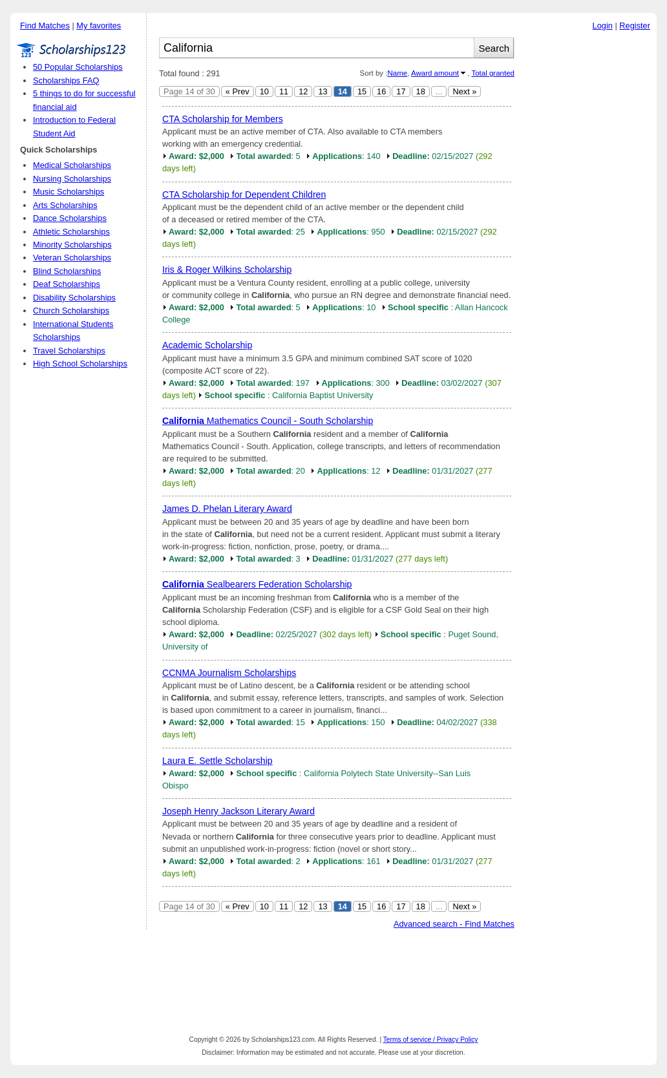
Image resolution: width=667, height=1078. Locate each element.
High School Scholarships (80, 363)
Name (397, 73)
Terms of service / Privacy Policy (430, 1039)
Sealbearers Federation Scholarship (257, 584)
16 (381, 91)
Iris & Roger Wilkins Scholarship (226, 269)
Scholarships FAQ (66, 80)
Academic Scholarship (207, 345)
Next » (464, 91)
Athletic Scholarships (71, 232)
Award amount (435, 73)
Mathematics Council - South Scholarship (267, 421)
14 (342, 91)
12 (303, 91)
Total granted (492, 73)
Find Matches (45, 25)
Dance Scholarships (70, 218)
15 (361, 91)
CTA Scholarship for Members (222, 119)
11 (283, 91)
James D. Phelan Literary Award (227, 508)
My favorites (98, 25)
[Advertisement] (589, 232)
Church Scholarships (71, 310)
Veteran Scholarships (72, 257)
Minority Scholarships (72, 244)
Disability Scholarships (74, 297)
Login (603, 25)
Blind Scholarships (67, 271)
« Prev (237, 91)
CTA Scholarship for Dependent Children (244, 194)
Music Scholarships (68, 191)
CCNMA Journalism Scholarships (229, 673)
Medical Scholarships (72, 165)
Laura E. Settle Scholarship (217, 761)
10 (264, 91)
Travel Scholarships (69, 350)
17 (400, 91)
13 (322, 91)
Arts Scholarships (65, 205)
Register (634, 25)
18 (420, 91)
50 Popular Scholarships (78, 67)
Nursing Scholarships (72, 179)
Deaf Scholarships (66, 284)
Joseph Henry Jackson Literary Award (238, 811)
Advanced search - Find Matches (454, 924)
